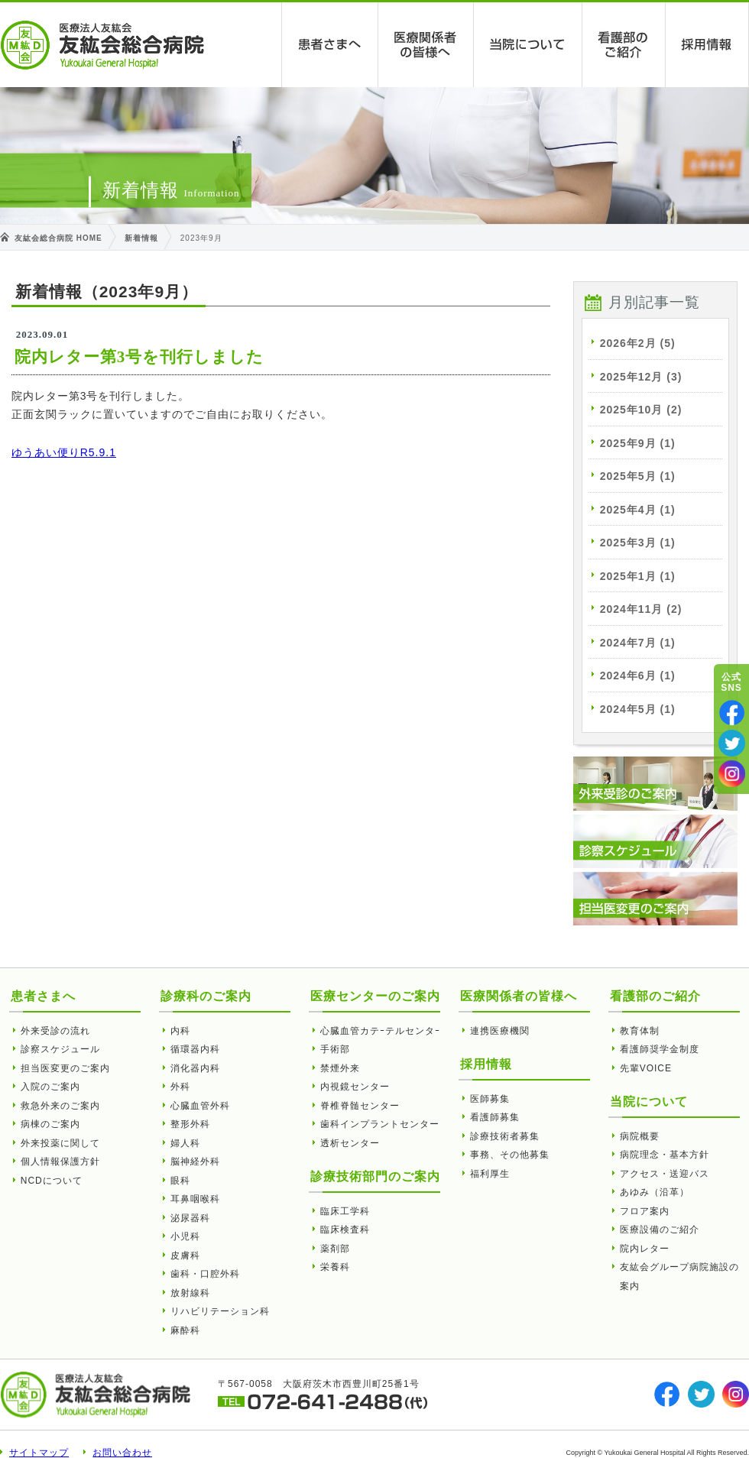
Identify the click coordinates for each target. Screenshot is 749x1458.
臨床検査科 (345, 1229)
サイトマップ (39, 1452)
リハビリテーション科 (220, 1311)
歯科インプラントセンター (379, 1124)
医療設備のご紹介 (659, 1229)
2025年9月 (638, 443)
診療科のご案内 (205, 996)
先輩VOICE (646, 1068)
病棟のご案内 (50, 1124)
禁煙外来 (340, 1068)
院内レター (645, 1248)
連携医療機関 (500, 1030)
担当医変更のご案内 (65, 1068)
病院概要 (640, 1136)
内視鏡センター (355, 1086)
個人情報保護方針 (60, 1161)
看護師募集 (495, 1117)
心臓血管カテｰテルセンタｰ (380, 1030)
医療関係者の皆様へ (426, 44)
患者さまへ (330, 44)
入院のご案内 (50, 1086)
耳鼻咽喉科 (195, 1199)
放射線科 (190, 1293)
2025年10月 (641, 409)
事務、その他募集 (510, 1154)
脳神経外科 (195, 1161)
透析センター (350, 1143)
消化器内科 (195, 1068)
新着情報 (141, 238)
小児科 (185, 1236)
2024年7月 (638, 643)
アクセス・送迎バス (664, 1173)
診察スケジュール (60, 1049)
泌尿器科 (190, 1218)
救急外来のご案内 (60, 1105)
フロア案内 (645, 1211)
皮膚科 (185, 1255)
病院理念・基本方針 (664, 1154)
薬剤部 (335, 1248)
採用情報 (707, 44)
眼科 (180, 1180)
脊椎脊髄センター (360, 1105)
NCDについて (52, 1180)
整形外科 (190, 1124)
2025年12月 (641, 377)
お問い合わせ (122, 1452)
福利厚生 (490, 1173)
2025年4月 (638, 510)
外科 (180, 1086)
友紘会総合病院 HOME (58, 238)
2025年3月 (638, 542)
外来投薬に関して (60, 1143)
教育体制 (640, 1030)
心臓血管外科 (200, 1105)
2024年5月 (638, 709)
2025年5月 (638, 476)
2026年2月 (638, 343)
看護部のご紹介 (624, 44)
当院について (528, 44)
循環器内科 (195, 1049)
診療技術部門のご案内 (375, 1176)
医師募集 (490, 1099)
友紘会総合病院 (102, 45)
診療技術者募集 (505, 1136)
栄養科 (335, 1267)
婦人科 (185, 1143)
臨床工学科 (345, 1211)
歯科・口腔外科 (205, 1273)
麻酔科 (185, 1330)
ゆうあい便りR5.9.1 (63, 452)
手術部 (335, 1049)
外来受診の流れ (55, 1030)
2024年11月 (641, 609)
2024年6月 (638, 675)
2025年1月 (638, 576)
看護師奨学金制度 (659, 1049)
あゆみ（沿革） (654, 1192)
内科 (180, 1030)
